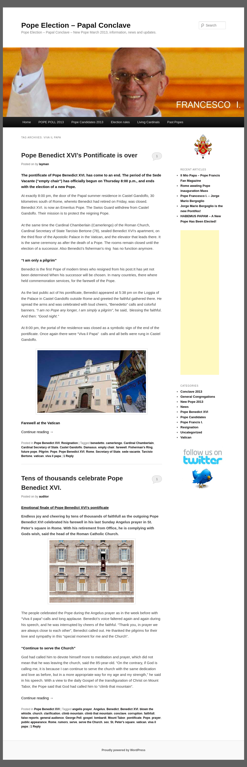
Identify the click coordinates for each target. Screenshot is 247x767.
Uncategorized (191, 432)
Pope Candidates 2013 (87, 122)
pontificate (134, 718)
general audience (52, 718)
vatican (39, 456)
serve (73, 722)
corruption (135, 713)
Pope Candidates (193, 417)
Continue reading (37, 432)
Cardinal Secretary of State (39, 447)
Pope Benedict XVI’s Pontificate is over (79, 155)
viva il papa (53, 456)
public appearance (34, 722)
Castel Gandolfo (71, 447)
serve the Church (90, 722)
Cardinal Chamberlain (139, 443)
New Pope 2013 (191, 402)
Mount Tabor (116, 718)
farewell (121, 447)
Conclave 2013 (191, 391)
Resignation (69, 443)
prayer (156, 718)
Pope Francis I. (191, 422)
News (184, 407)
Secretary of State (108, 451)
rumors (63, 722)
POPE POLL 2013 (51, 122)
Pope (53, 451)
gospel (88, 718)
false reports (30, 718)
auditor (44, 496)
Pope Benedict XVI (47, 443)
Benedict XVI (129, 709)
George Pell (73, 718)
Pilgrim (44, 451)
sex (106, 722)
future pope (29, 451)
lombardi (100, 718)
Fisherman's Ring (140, 447)
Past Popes (175, 122)
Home (26, 122)
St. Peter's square (122, 722)
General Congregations (197, 396)
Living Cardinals (148, 122)
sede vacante (131, 451)
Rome (90, 451)
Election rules (120, 122)
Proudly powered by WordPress (123, 750)
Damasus (90, 447)
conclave (120, 713)
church (37, 713)
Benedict (113, 709)
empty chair (106, 447)
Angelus (99, 709)
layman (44, 164)
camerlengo (114, 443)
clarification (52, 713)
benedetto (97, 443)
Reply (68, 456)
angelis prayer (82, 709)
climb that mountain (98, 713)
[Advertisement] (199, 302)
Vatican (186, 437)
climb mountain (72, 713)
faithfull (149, 713)
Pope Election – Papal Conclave (76, 25)
